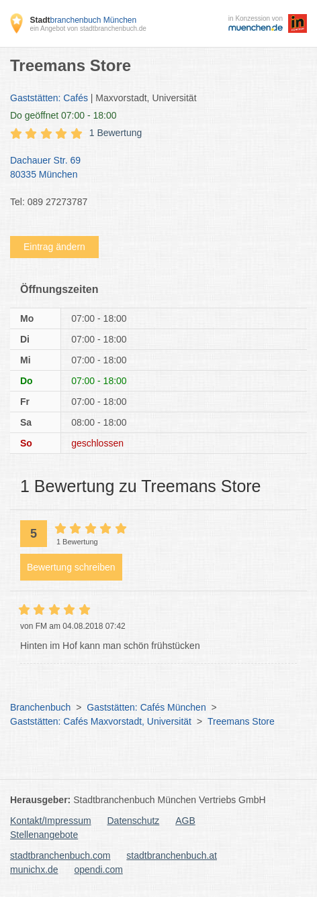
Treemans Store (241, 721)
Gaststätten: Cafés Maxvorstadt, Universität (100, 721)
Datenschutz (133, 820)
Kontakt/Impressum (50, 820)
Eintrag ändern (54, 246)
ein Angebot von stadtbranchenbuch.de (88, 28)
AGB (185, 820)
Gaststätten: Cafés (49, 98)
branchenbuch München (83, 20)
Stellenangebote (44, 834)
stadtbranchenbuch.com (60, 855)
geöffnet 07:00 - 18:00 (63, 115)
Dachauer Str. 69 (151, 168)
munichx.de (34, 869)
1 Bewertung (115, 132)
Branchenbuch (40, 707)
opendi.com (98, 869)
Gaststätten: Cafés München (146, 707)
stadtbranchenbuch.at (171, 855)
